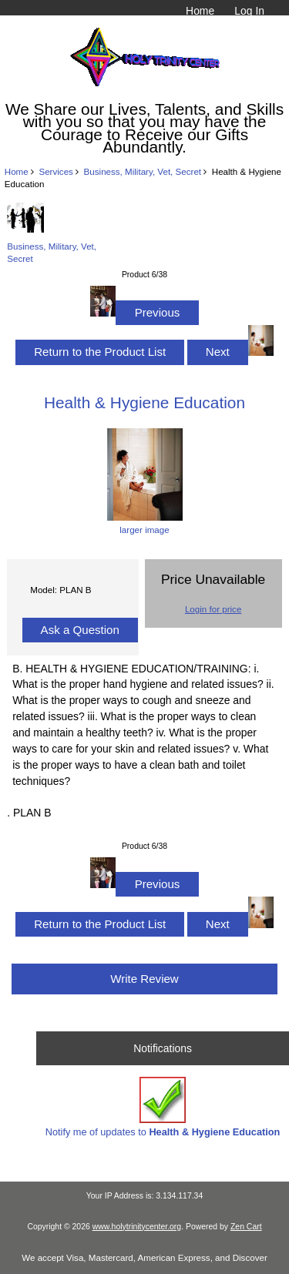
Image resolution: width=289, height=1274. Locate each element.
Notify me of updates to (163, 1107)
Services (55, 171)
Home (200, 11)
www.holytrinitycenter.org (136, 1226)
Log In (249, 11)
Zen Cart (246, 1226)
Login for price (213, 609)
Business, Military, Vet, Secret (143, 171)
